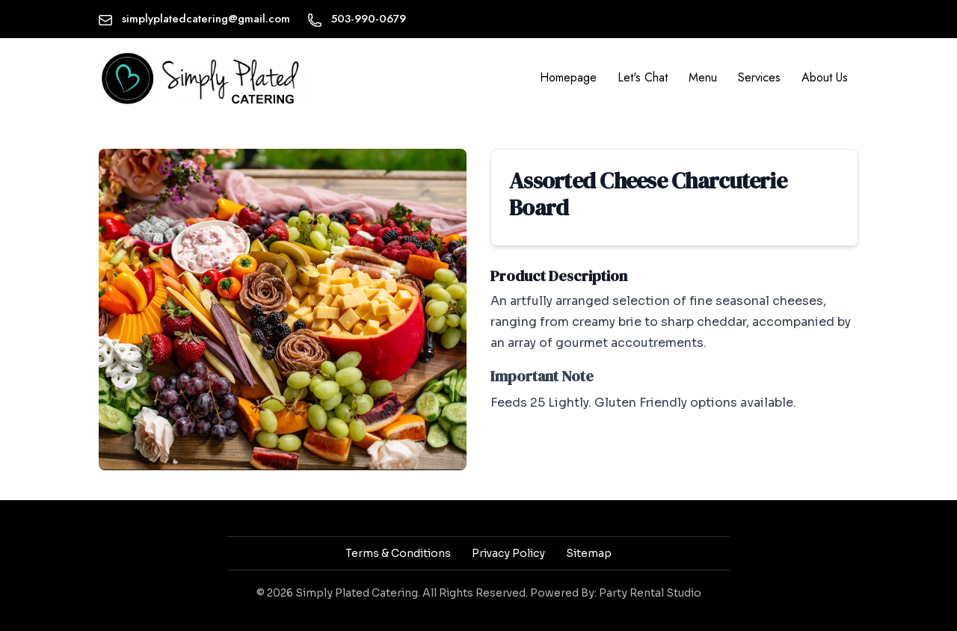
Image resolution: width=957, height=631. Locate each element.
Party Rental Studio (650, 593)
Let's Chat (643, 77)
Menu (703, 77)
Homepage (568, 77)
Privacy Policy (508, 553)
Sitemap (589, 553)
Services (759, 77)
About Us (824, 77)
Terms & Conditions (398, 553)
